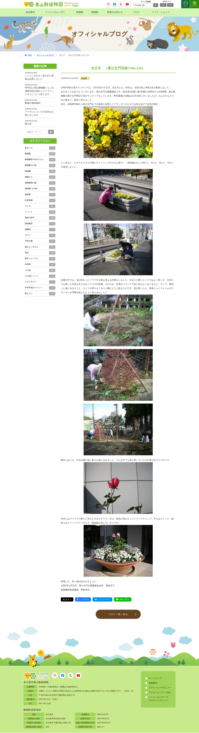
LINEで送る (126, 599)
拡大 (163, 5)
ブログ (136, 12)
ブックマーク (104, 599)
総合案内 (30, 12)
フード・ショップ (161, 12)
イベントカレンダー (55, 12)
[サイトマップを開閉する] (194, 4)
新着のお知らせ (115, 12)
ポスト (67, 599)
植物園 (94, 12)
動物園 (79, 12)
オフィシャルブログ (45, 55)
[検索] (142, 5)
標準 (170, 5)
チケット (185, 6)
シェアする (84, 599)
